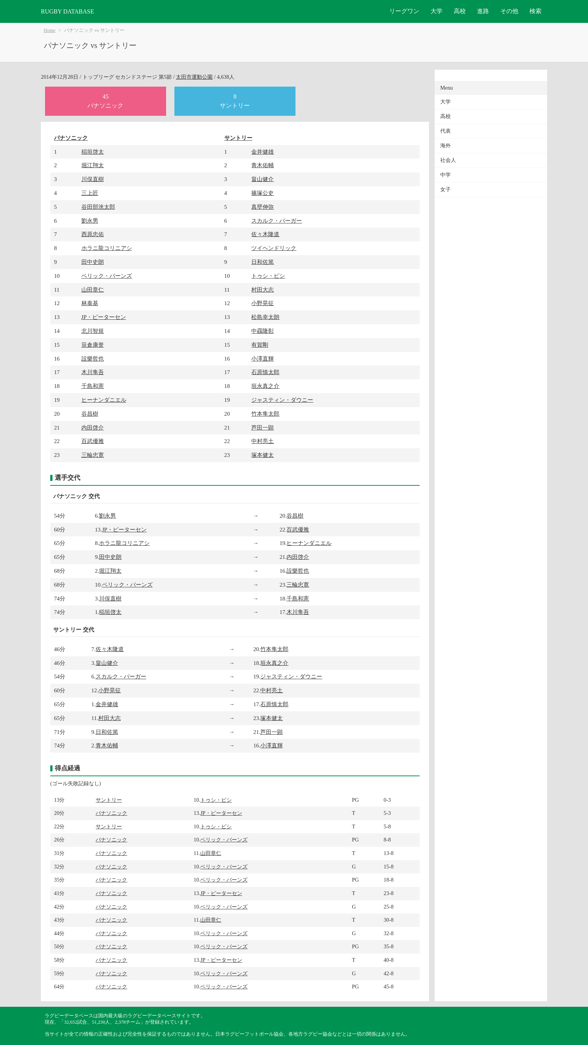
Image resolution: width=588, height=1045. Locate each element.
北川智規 (92, 331)
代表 (445, 131)
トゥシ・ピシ (268, 275)
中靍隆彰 (262, 331)
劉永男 (89, 220)
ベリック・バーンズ (106, 275)
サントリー (238, 138)
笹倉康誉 (92, 344)
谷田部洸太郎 (98, 207)
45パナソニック (105, 101)
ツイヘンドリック (273, 248)
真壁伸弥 (262, 207)
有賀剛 (259, 344)
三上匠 (89, 193)
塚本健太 (262, 455)
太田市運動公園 (194, 77)
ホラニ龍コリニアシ (106, 248)
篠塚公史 (262, 193)
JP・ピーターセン (103, 317)
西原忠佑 (92, 234)
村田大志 (262, 289)
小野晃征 (262, 303)
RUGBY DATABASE (67, 11)
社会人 (448, 160)
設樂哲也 (92, 358)
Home (50, 30)
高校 (460, 11)
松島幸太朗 (265, 317)
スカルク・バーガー (276, 220)
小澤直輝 (262, 358)
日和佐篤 (262, 262)
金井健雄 (262, 151)
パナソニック (71, 138)
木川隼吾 (92, 372)
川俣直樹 (92, 179)
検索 (536, 11)
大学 (436, 11)
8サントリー (235, 101)
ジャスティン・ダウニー (282, 400)
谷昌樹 (89, 413)
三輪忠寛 (92, 455)
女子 (445, 189)
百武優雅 (92, 441)
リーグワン (404, 11)
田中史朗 (92, 262)
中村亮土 (262, 441)
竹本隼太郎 (265, 413)
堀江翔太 (92, 165)
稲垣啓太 (92, 151)
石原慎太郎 (265, 372)
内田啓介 (92, 427)
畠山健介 (262, 179)
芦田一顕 (262, 427)
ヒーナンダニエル (103, 400)
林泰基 (89, 303)
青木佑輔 (262, 165)
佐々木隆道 (265, 234)
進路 (483, 11)
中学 (445, 175)
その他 (509, 11)
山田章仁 (92, 289)
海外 (445, 145)
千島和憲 (92, 386)
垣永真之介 (265, 386)
